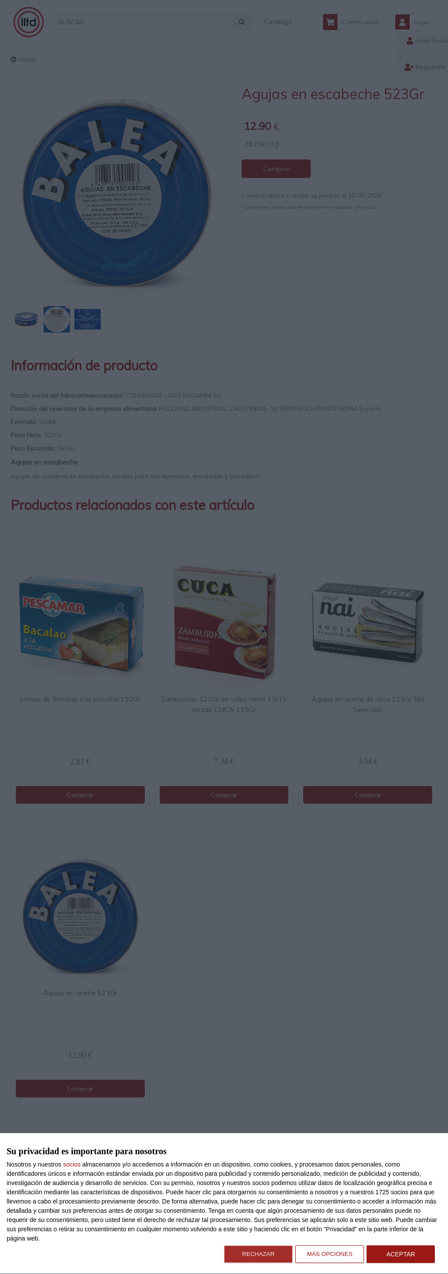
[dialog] (224, 1204)
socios (72, 1164)
